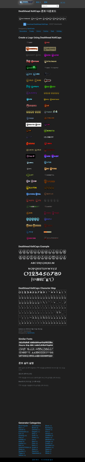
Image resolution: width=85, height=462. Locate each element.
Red (21, 445)
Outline (22, 443)
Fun (21, 434)
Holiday (59, 31)
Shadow (49, 447)
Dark (52, 31)
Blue (21, 428)
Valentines (36, 453)
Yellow (22, 455)
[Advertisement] (9, 39)
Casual (22, 430)
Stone (48, 451)
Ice (34, 439)
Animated (36, 426)
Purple (48, 443)
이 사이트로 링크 (47, 460)
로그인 (62, 2)
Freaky (31, 31)
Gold (35, 435)
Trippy (22, 453)
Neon (35, 441)
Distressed (24, 432)
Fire (47, 432)
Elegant (36, 432)
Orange (49, 441)
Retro (35, 445)
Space (48, 449)
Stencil (35, 451)
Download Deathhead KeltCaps (35, 24)
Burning (49, 428)
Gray (21, 437)
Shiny (35, 449)
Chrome (36, 430)
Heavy (48, 437)
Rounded (49, 445)
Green (35, 437)
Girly (34, 434)
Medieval (49, 439)
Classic (48, 430)
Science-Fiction (25, 447)
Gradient (49, 435)
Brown (35, 428)
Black (48, 426)
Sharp (22, 449)
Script (35, 447)
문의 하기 (35, 460)
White (48, 453)
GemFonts (31, 29)
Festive (45, 31)
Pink (35, 443)
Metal (21, 441)
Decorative (23, 31)
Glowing (23, 435)
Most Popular (23, 426)
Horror (38, 31)
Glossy (49, 434)
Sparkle (22, 451)
